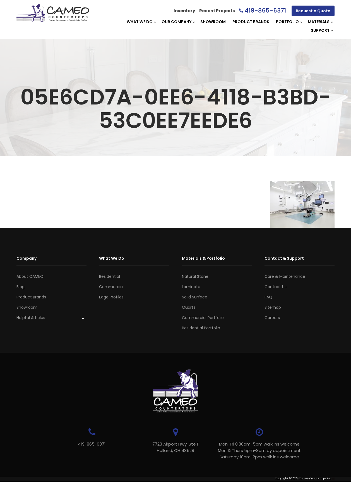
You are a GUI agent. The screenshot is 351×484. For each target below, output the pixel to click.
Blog (20, 287)
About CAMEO (30, 276)
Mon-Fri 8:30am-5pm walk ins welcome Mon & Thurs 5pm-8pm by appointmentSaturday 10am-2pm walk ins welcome (259, 450)
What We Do (140, 22)
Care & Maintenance (285, 276)
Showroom (213, 22)
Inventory (184, 11)
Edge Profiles (111, 297)
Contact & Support (284, 258)
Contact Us (276, 287)
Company (26, 258)
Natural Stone (195, 276)
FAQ (268, 297)
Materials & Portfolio (203, 258)
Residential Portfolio (201, 328)
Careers (272, 317)
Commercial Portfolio (203, 317)
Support (320, 30)
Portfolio (287, 22)
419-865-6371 (265, 10)
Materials (319, 22)
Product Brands (250, 22)
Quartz (188, 307)
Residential (109, 276)
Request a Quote (313, 11)
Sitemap (273, 307)
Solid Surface (194, 297)
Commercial (111, 287)
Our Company (176, 22)
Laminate (191, 287)
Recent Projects (217, 11)
